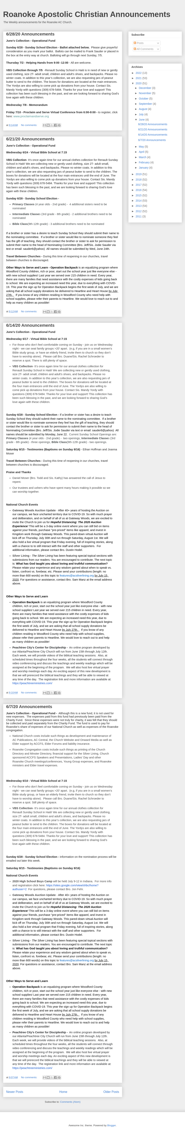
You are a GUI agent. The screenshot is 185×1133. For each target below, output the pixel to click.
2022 (139, 72)
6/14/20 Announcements (30, 325)
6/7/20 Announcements (29, 706)
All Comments (143, 49)
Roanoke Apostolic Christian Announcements (86, 14)
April (142, 151)
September (146, 103)
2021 (139, 78)
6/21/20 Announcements (30, 139)
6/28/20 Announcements (30, 34)
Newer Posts (14, 1091)
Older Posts (111, 1091)
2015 (139, 195)
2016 (139, 190)
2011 (139, 216)
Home (63, 1091)
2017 (139, 184)
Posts (139, 43)
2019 (139, 174)
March (143, 157)
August (143, 109)
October (144, 98)
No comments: (29, 125)
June (142, 119)
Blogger (111, 1125)
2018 (139, 179)
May (142, 146)
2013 (139, 205)
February (144, 162)
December (145, 87)
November (145, 93)
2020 (139, 83)
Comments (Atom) (70, 1101)
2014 (139, 200)
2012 (139, 211)
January (144, 167)
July (141, 114)
